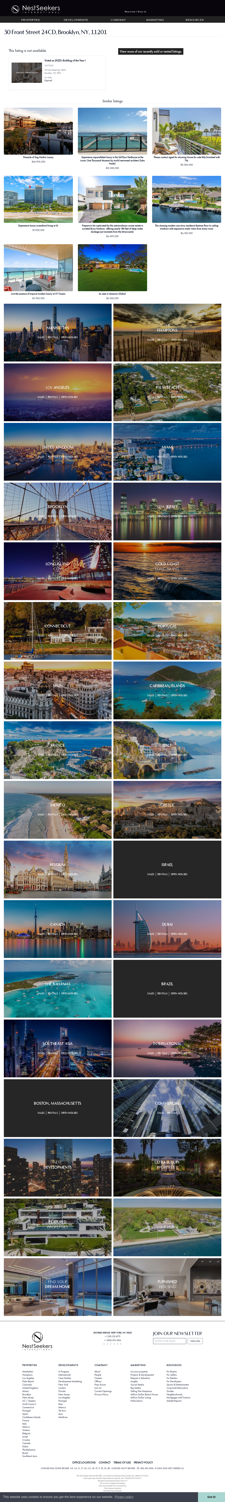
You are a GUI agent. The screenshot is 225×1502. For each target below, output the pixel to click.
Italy (24, 1423)
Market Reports (174, 1400)
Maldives (63, 1417)
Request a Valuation (140, 1378)
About (97, 1371)
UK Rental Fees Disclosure (112, 1490)
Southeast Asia (29, 1456)
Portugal (26, 1410)
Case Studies (64, 1378)
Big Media (136, 1388)
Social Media (137, 1384)
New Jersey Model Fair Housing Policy (112, 1485)
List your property (139, 1371)
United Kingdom (30, 1388)
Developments (76, 20)
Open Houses (69, 337)
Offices (97, 1381)
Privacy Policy (101, 1394)
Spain (25, 1414)
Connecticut (28, 1407)
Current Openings (103, 1391)
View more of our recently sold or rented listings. (151, 51)
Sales (41, 337)
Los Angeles (28, 1378)
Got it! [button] (211, 1497)
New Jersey (28, 1397)
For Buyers (172, 1371)
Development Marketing (70, 1381)
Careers (98, 1378)
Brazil (25, 1453)
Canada (26, 1443)
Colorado (27, 1384)
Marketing (155, 20)
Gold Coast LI (29, 1404)
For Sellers (172, 1374)
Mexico (26, 1426)
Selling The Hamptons (141, 1391)
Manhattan (27, 1371)
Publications (136, 1400)
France (25, 1420)
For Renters (172, 1378)
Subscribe (195, 1341)
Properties (30, 20)
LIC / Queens (29, 1400)
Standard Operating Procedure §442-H (112, 1480)
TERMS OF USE (122, 1462)
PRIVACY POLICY (143, 1462)
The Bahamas (28, 1449)
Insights (134, 1381)
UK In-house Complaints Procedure (112, 1483)
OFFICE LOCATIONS (84, 1462)
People (97, 1374)
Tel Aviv (62, 1410)
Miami (25, 1391)
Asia (60, 1414)
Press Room (100, 1384)
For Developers (174, 1381)
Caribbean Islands (31, 1417)
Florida (62, 1391)
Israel (25, 1436)
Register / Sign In (135, 12)
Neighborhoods (174, 1394)
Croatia (26, 1440)
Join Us (97, 1388)
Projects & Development (142, 1374)
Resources (195, 20)
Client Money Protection (112, 1488)
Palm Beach (28, 1381)
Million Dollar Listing (141, 1397)
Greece (26, 1430)
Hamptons (27, 1374)
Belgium (26, 1433)
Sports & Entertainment (178, 1384)
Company (118, 20)
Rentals (53, 337)
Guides (170, 1391)
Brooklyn (26, 1394)
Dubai (25, 1446)
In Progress (63, 1371)
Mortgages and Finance (178, 1397)
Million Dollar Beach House (144, 1394)
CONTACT (104, 1462)
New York (63, 1384)
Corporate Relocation (177, 1388)
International (64, 1374)
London (62, 1388)
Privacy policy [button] (124, 1497)
